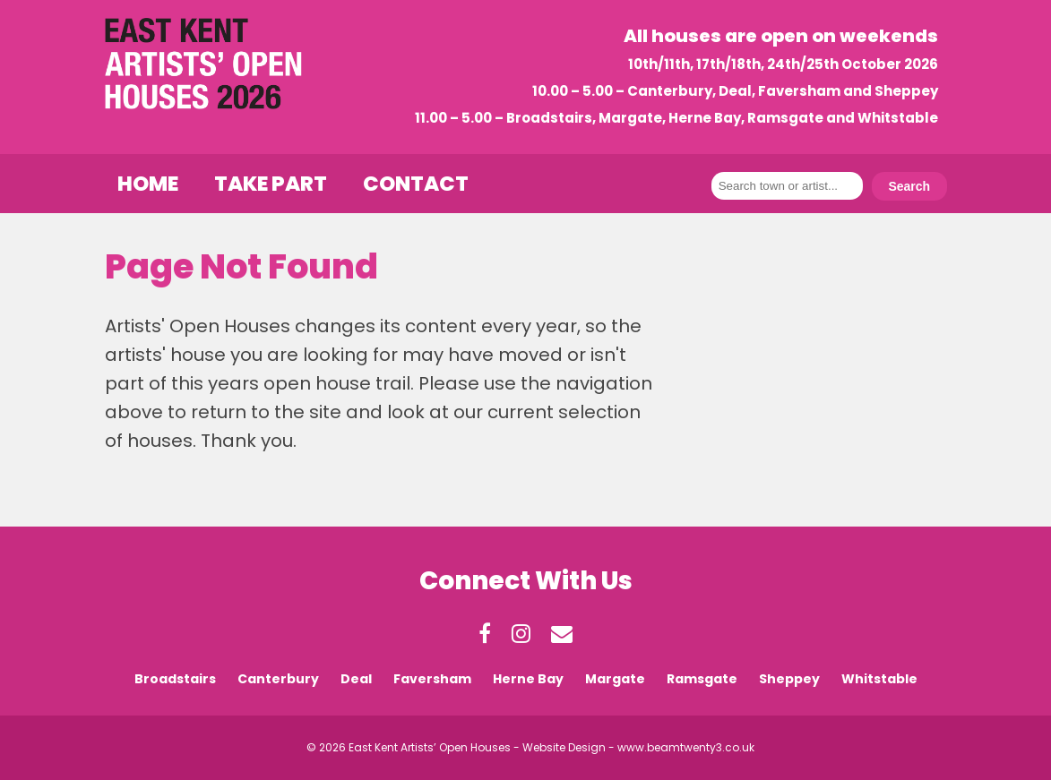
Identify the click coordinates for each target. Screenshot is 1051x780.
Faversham (432, 679)
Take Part (270, 183)
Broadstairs (175, 679)
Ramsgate (702, 679)
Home (147, 183)
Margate (615, 679)
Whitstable (879, 679)
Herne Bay (528, 679)
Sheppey (789, 679)
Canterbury (278, 679)
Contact (416, 183)
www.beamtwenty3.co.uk (685, 747)
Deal (356, 679)
